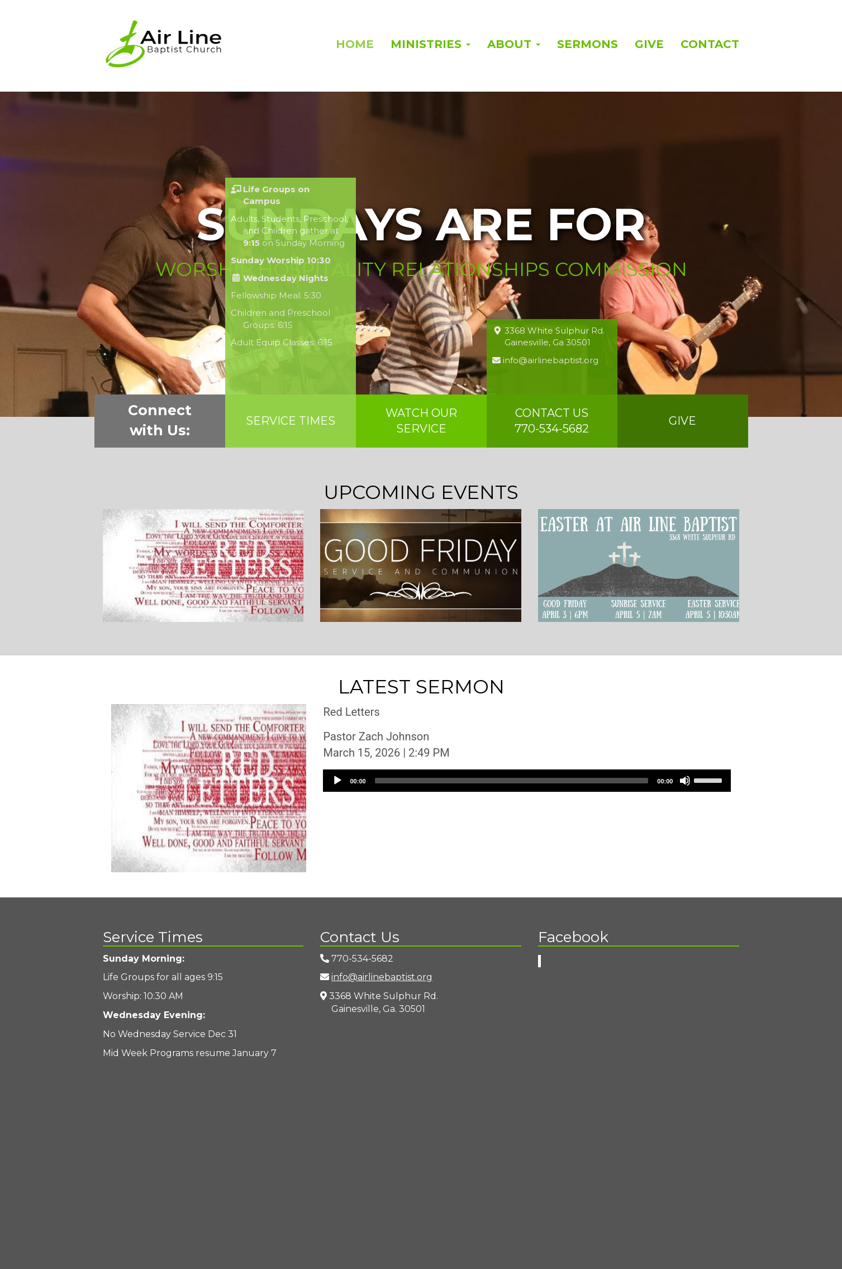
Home (355, 44)
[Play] (337, 780)
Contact (710, 44)
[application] (527, 780)
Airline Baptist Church (163, 44)
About (513, 44)
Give (649, 44)
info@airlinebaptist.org (381, 977)
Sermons (587, 44)
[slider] (512, 780)
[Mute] (685, 780)
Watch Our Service (421, 421)
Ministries (430, 44)
